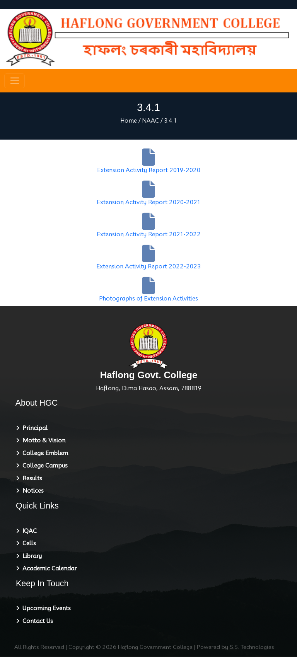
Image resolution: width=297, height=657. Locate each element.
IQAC (28, 530)
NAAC (150, 120)
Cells (27, 543)
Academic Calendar (48, 568)
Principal (33, 428)
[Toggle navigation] (14, 80)
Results (30, 478)
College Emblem (43, 453)
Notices (31, 490)
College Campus (43, 465)
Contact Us (36, 621)
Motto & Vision (42, 440)
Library (30, 556)
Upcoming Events (45, 608)
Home (128, 120)
